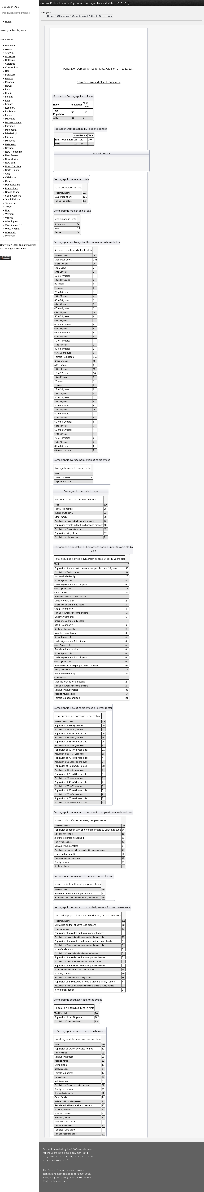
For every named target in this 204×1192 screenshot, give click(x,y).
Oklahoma (10, 177)
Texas (8, 206)
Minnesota (10, 129)
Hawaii (8, 85)
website (62, 1181)
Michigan (10, 126)
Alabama (10, 45)
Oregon (9, 181)
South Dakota (12, 199)
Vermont (9, 214)
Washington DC (13, 225)
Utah (7, 210)
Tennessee (11, 203)
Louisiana (10, 111)
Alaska (8, 49)
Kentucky (10, 107)
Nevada (9, 148)
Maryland (10, 118)
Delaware (10, 74)
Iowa (7, 100)
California (10, 60)
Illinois (8, 93)
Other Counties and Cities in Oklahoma (98, 82)
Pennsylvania (12, 184)
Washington (11, 221)
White (8, 21)
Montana (10, 140)
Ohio (7, 173)
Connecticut (11, 67)
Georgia (9, 82)
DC (7, 71)
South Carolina (13, 195)
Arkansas (10, 56)
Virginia (9, 217)
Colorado (10, 63)
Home (50, 16)
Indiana (9, 96)
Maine (8, 115)
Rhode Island (12, 192)
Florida (9, 78)
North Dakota (12, 170)
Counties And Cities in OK (87, 16)
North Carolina (13, 166)
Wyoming (10, 236)
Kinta (109, 16)
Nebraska (10, 144)
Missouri (9, 137)
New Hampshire (14, 151)
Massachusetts (13, 122)
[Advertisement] (98, 46)
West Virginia (12, 228)
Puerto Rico (11, 188)
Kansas (9, 104)
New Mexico (11, 159)
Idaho (8, 89)
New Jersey (11, 155)
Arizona (9, 52)
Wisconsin (10, 232)
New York (10, 162)
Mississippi (11, 133)
